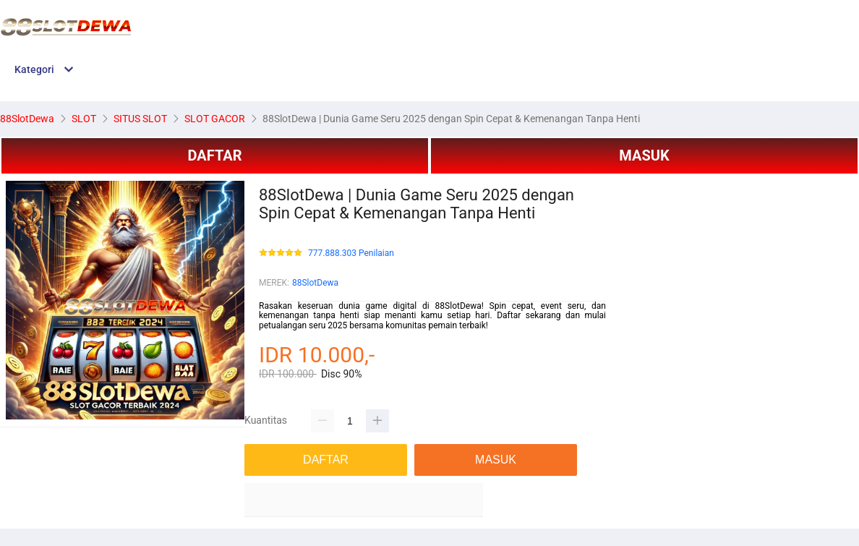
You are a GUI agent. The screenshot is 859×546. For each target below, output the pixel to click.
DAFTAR (214, 155)
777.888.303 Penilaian (351, 253)
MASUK (644, 155)
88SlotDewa (315, 283)
